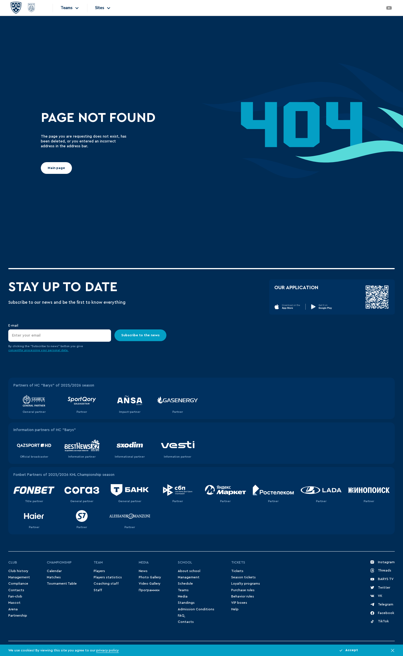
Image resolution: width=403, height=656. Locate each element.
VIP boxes (239, 602)
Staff (98, 590)
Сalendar (54, 571)
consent (14, 350)
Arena (13, 609)
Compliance (18, 583)
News (143, 571)
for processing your (34, 350)
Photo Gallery (150, 577)
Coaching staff (106, 583)
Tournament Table (62, 583)
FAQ (181, 615)
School (185, 562)
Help (235, 609)
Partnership (17, 615)
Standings (186, 602)
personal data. (58, 350)
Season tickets (243, 577)
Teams (183, 590)
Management (19, 577)
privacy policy (107, 650)
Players (99, 571)
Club (12, 562)
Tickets (238, 562)
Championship (59, 562)
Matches (54, 577)
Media (144, 562)
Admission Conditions (196, 609)
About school (189, 571)
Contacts (16, 590)
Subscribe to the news (140, 335)
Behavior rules (242, 596)
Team (98, 562)
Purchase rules (243, 590)
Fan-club (15, 596)
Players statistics (108, 577)
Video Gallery (149, 583)
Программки (149, 590)
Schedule (185, 583)
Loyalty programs (245, 583)
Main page (56, 168)
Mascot (14, 602)
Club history (18, 571)
